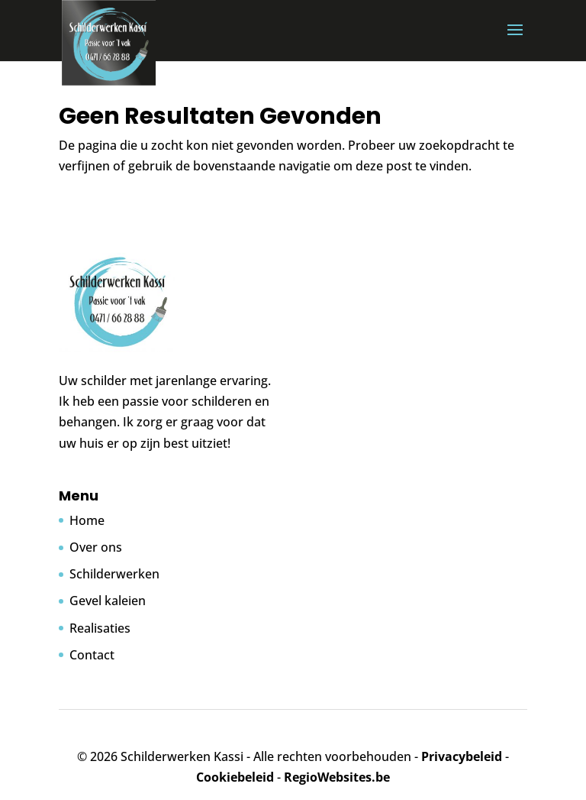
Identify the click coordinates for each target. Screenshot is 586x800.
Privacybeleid (461, 756)
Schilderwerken (114, 573)
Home (87, 520)
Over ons (95, 547)
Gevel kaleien (107, 600)
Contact (91, 654)
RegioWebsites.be (337, 777)
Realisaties (99, 628)
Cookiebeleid (235, 777)
